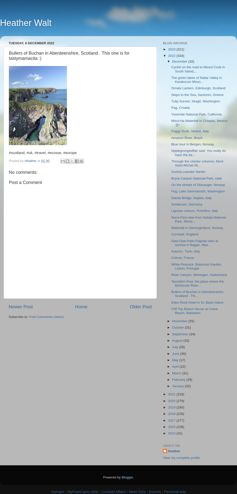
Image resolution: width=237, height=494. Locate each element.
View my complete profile (181, 458)
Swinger (57, 492)
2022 (172, 56)
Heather (174, 451)
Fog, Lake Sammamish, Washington (198, 191)
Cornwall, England (184, 234)
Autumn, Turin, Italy (185, 251)
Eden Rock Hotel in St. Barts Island (197, 302)
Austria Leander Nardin (188, 172)
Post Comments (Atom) (46, 317)
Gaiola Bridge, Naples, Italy (191, 198)
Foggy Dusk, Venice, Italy (190, 131)
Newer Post (21, 306)
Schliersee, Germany (186, 204)
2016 (172, 427)
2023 (172, 49)
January (178, 386)
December (180, 61)
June (176, 354)
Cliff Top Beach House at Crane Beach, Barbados (194, 311)
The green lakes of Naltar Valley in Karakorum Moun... (196, 80)
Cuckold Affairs (113, 492)
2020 (172, 401)
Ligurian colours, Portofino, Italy (194, 211)
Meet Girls (137, 492)
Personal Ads (175, 492)
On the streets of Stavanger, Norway (198, 185)
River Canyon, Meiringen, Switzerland (199, 275)
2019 (172, 407)
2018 (172, 414)
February (179, 380)
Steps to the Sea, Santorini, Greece (197, 95)
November (180, 321)
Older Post (141, 306)
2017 (172, 420)
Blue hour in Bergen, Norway (192, 144)
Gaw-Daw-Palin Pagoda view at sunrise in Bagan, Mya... (194, 243)
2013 (172, 433)
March (177, 373)
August (177, 340)
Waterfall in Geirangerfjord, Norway (197, 228)
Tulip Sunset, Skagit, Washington (195, 101)
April (176, 366)
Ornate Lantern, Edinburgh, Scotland (198, 88)
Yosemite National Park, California (196, 114)
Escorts (155, 492)
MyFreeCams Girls (82, 492)
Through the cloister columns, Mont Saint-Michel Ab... (197, 163)
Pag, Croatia (180, 108)
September (180, 334)
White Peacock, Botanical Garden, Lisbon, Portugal (196, 266)
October (178, 327)
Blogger (127, 477)
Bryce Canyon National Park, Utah (196, 178)
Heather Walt (26, 23)
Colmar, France (182, 258)
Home (81, 306)
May (175, 360)
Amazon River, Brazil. (187, 138)
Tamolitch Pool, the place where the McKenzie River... (197, 283)
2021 (172, 394)
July (175, 347)
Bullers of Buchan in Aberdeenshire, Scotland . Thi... (197, 294)
